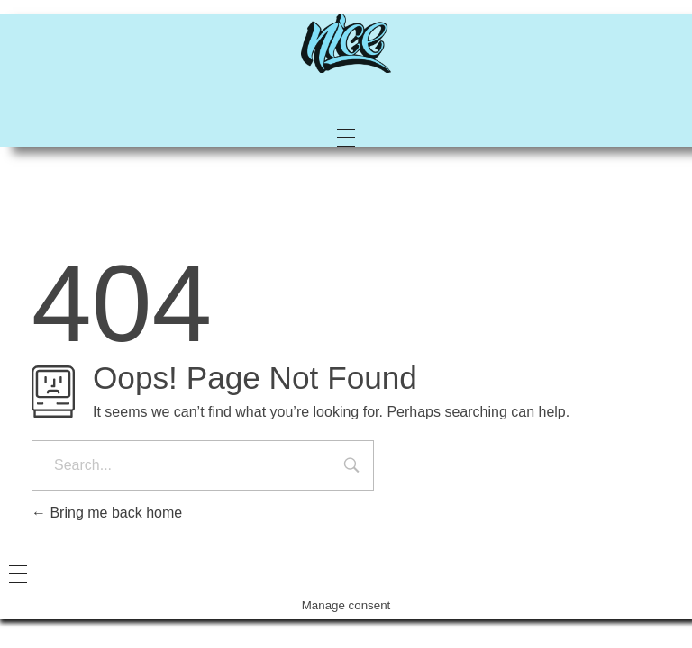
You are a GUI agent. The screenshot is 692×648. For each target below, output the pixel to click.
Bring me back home (107, 512)
